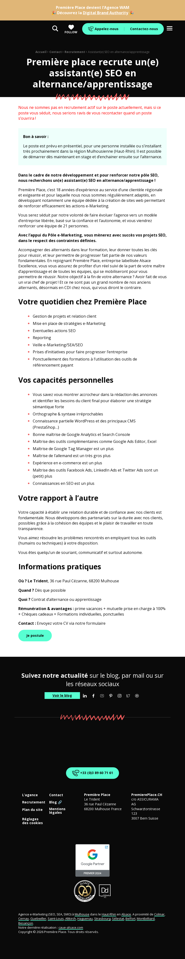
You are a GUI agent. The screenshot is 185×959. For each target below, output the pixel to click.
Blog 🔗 (55, 802)
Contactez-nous (144, 28)
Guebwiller (38, 918)
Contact (55, 52)
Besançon (25, 923)
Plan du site (32, 810)
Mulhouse (82, 914)
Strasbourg (102, 918)
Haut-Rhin (109, 914)
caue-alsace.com (71, 927)
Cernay (23, 918)
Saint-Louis (56, 918)
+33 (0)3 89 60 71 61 (91, 773)
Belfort (130, 918)
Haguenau (85, 918)
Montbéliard (146, 918)
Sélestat (118, 918)
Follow (71, 29)
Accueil (40, 52)
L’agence (30, 795)
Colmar (159, 914)
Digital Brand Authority (105, 12)
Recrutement (75, 52)
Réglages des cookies (32, 821)
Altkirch (70, 918)
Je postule (35, 635)
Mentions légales (57, 811)
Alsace (126, 914)
